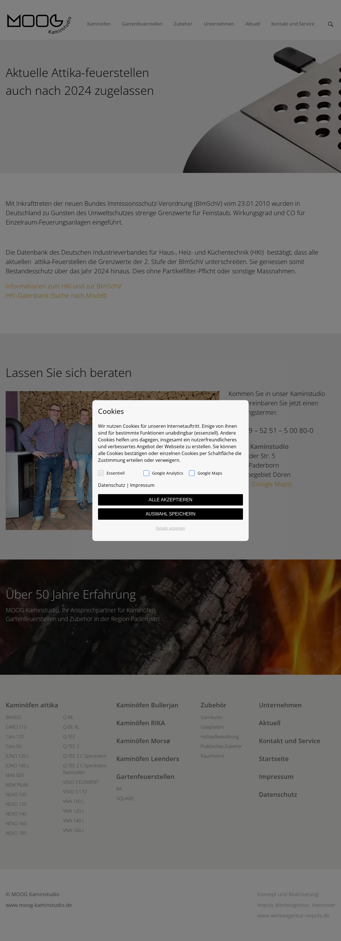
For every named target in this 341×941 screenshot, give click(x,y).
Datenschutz (111, 485)
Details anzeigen (170, 528)
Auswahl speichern (170, 514)
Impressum (142, 485)
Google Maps (209, 473)
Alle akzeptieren (170, 499)
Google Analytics (167, 473)
